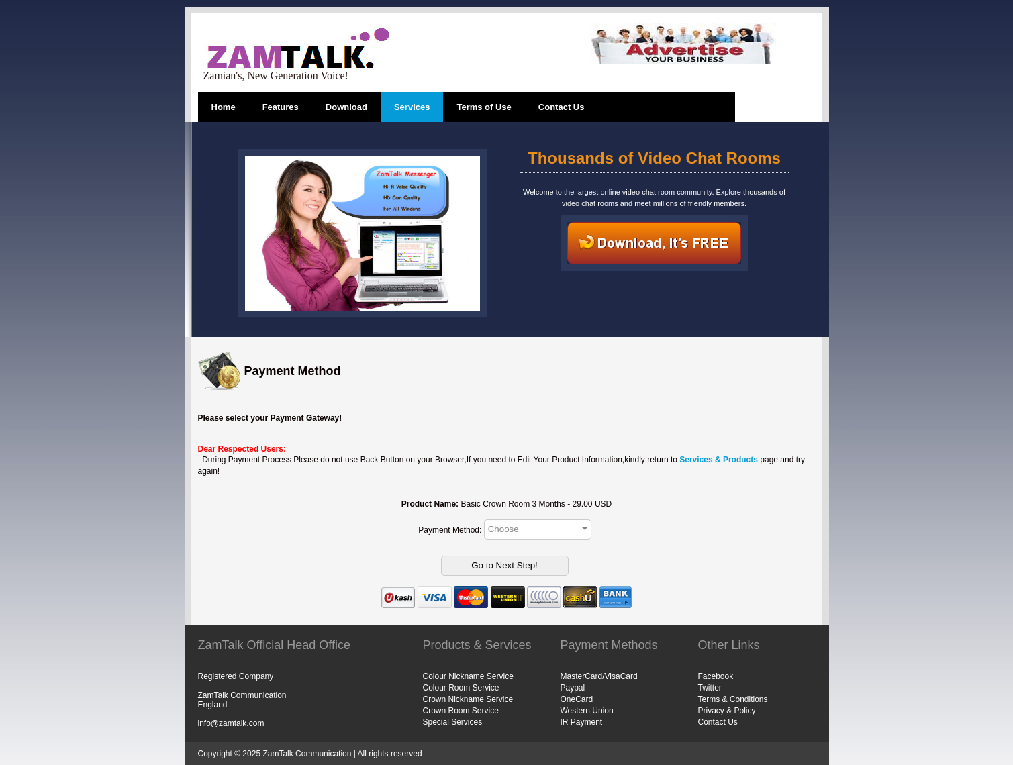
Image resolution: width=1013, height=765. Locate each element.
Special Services (453, 722)
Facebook (716, 676)
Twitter (710, 688)
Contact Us (561, 107)
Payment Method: (450, 529)
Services (412, 107)
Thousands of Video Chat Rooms (654, 158)
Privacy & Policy (727, 710)
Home (223, 107)
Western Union (587, 710)
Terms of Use (483, 107)
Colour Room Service (461, 688)
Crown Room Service (461, 710)
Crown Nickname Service (468, 699)
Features (280, 107)
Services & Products (718, 459)
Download (346, 107)
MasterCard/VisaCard (599, 676)
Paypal (573, 688)
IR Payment (582, 722)
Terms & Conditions (733, 699)
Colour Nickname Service (468, 676)
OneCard (577, 699)
